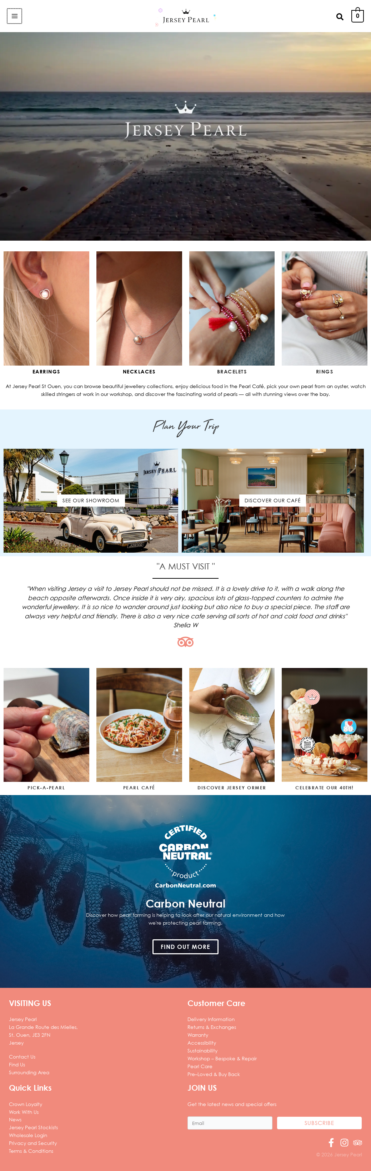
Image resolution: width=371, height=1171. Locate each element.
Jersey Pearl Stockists (33, 1127)
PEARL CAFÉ (139, 787)
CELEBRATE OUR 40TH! (324, 787)
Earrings (46, 371)
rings (325, 371)
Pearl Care (199, 1066)
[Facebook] (331, 1142)
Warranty (197, 1035)
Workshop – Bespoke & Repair (222, 1058)
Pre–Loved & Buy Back (213, 1074)
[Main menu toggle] (14, 16)
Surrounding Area (29, 1072)
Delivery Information (211, 1019)
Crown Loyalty (25, 1104)
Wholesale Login (28, 1135)
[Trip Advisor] (357, 1142)
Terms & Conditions (31, 1151)
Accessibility (201, 1043)
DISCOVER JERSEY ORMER (231, 787)
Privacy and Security (33, 1143)
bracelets (232, 371)
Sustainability (202, 1050)
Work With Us (24, 1112)
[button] (340, 16)
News (15, 1119)
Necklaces (139, 371)
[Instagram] (344, 1142)
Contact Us (22, 1057)
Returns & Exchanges (211, 1027)
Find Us (17, 1064)
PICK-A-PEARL (46, 787)
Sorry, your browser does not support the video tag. (185, 136)
